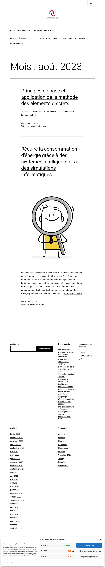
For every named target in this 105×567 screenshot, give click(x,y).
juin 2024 (14, 476)
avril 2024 (14, 483)
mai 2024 (14, 479)
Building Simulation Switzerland (31, 30)
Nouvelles (62, 441)
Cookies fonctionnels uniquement (89, 551)
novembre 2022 (16, 525)
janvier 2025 (15, 458)
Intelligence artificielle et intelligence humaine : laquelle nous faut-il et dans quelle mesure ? (66, 385)
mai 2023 (14, 511)
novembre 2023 (16, 493)
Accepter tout (89, 545)
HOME (13, 38)
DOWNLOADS (16, 43)
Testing (61, 458)
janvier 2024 (15, 490)
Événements (63, 465)
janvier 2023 (15, 521)
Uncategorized (40, 126)
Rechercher (15, 344)
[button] (101, 540)
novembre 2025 (16, 441)
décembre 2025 (16, 437)
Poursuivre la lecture (73, 293)
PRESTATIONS (69, 38)
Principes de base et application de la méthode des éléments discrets (49, 97)
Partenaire (62, 444)
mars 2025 (14, 455)
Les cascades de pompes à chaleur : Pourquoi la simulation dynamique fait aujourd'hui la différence (66, 357)
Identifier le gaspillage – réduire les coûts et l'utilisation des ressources (66, 399)
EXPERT (56, 38)
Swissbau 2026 (64, 455)
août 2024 (14, 472)
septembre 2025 (17, 448)
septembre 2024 (17, 469)
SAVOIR (81, 38)
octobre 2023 (15, 497)
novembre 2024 (16, 465)
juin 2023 (14, 507)
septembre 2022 (17, 528)
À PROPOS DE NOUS (28, 38)
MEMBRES (45, 38)
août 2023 (14, 504)
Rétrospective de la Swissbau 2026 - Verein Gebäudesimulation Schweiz (66, 371)
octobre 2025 (15, 444)
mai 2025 (14, 451)
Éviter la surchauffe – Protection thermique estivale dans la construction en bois (66, 413)
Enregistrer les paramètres (89, 557)
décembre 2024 (16, 462)
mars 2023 (14, 514)
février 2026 (15, 434)
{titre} (4, 563)
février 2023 (15, 518)
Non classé (62, 462)
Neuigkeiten (39, 304)
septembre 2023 (17, 500)
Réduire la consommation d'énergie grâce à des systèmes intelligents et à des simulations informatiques (49, 161)
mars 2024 (14, 486)
